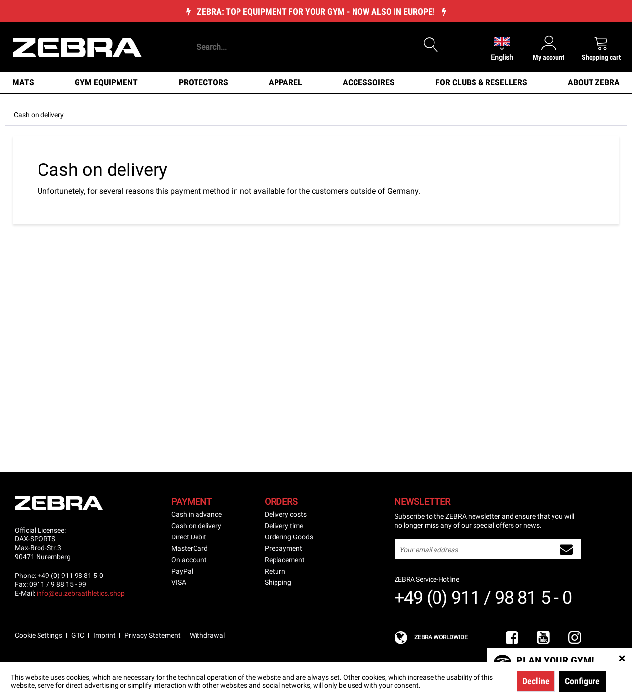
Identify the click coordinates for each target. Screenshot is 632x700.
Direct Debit (188, 537)
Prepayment (283, 548)
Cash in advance (196, 514)
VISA (178, 582)
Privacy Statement (152, 635)
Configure (582, 681)
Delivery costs (286, 514)
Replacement (285, 560)
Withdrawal (207, 635)
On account (189, 560)
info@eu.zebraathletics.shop (81, 593)
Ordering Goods (289, 537)
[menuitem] (300, 32)
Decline (536, 681)
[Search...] (317, 47)
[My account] (548, 48)
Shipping (278, 582)
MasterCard (189, 548)
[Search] (431, 45)
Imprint (104, 635)
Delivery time (284, 526)
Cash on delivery (196, 526)
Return (275, 571)
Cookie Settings (38, 635)
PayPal (182, 571)
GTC (77, 635)
